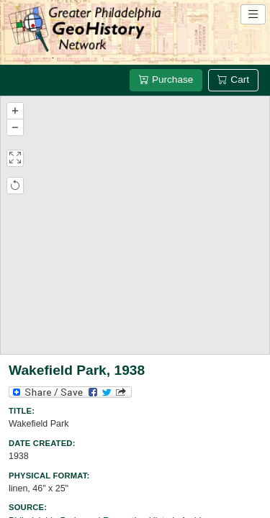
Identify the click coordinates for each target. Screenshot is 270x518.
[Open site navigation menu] (253, 14)
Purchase (166, 79)
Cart (233, 79)
